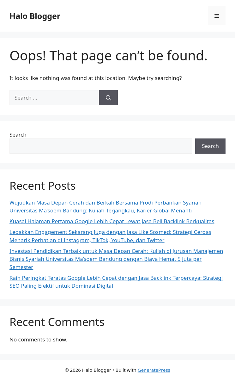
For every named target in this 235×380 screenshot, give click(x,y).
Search (18, 134)
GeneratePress (154, 370)
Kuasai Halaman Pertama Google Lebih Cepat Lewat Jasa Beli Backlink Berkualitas (111, 221)
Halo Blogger (34, 15)
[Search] (108, 97)
